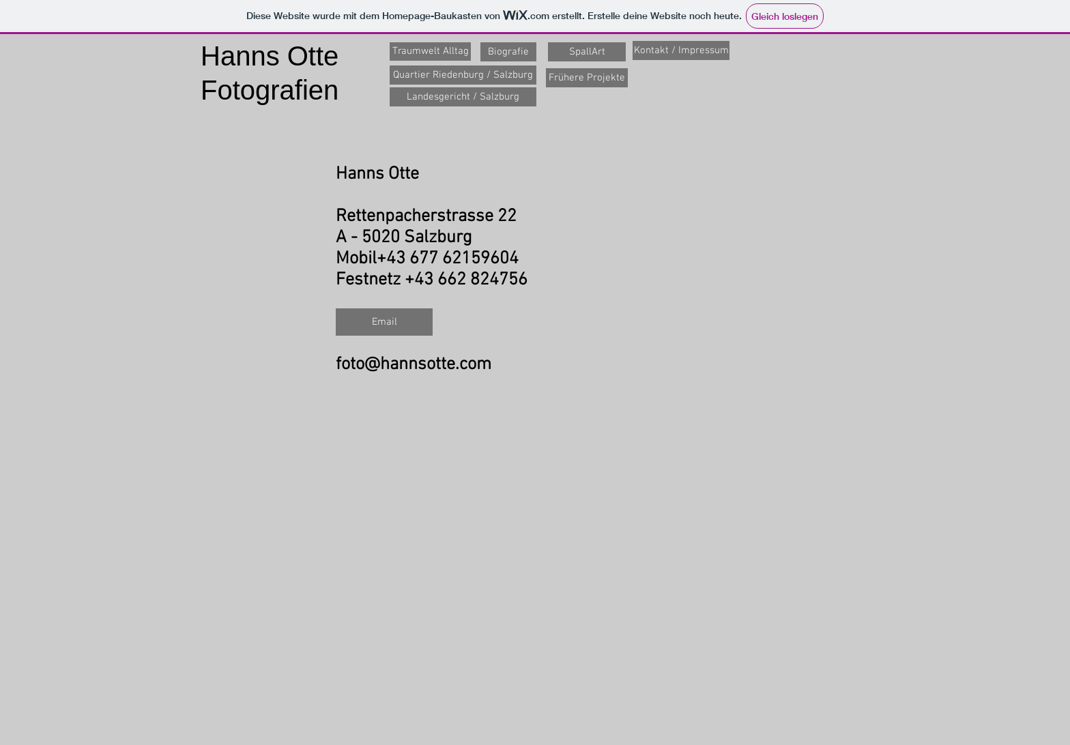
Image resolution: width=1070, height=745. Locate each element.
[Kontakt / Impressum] (681, 50)
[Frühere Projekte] (587, 77)
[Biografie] (508, 51)
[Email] (384, 322)
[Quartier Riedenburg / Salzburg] (463, 75)
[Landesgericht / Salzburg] (463, 96)
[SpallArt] (587, 51)
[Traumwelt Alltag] (430, 51)
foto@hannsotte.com (413, 364)
